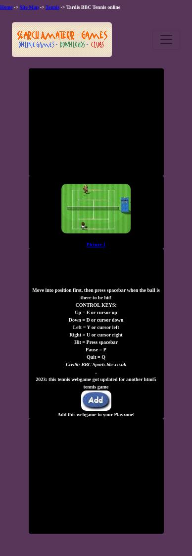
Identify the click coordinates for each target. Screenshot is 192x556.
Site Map (29, 7)
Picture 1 (96, 244)
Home (6, 7)
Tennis (52, 7)
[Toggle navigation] (166, 40)
